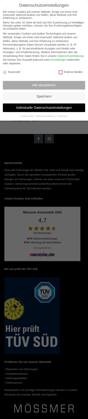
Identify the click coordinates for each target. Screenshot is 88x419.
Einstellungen (59, 56)
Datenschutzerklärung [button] (46, 113)
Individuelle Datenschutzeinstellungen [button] (44, 105)
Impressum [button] (62, 113)
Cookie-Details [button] (27, 113)
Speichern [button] (44, 93)
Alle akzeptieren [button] (44, 82)
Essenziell (11, 69)
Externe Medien (71, 69)
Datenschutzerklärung (70, 53)
